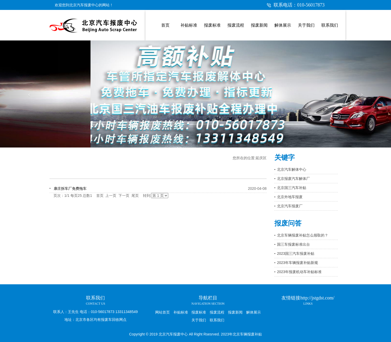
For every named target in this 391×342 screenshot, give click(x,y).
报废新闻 (235, 312)
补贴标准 (180, 312)
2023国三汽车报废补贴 (295, 253)
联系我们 (217, 320)
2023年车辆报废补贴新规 (297, 263)
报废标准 (198, 312)
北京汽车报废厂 (290, 206)
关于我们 (198, 320)
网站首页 (162, 312)
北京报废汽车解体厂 (293, 178)
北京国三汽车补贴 (291, 188)
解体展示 (253, 312)
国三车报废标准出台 (293, 244)
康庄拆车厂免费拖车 (70, 188)
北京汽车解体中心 (291, 169)
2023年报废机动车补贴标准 (299, 272)
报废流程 (217, 312)
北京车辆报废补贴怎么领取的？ (302, 235)
